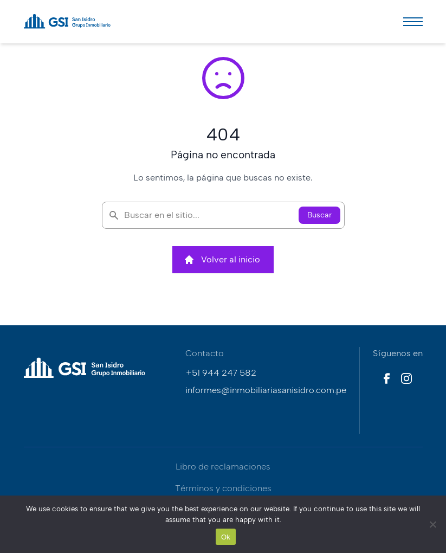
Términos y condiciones (223, 488)
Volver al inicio (222, 259)
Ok (225, 537)
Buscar (319, 215)
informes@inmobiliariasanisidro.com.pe (265, 390)
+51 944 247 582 (220, 373)
